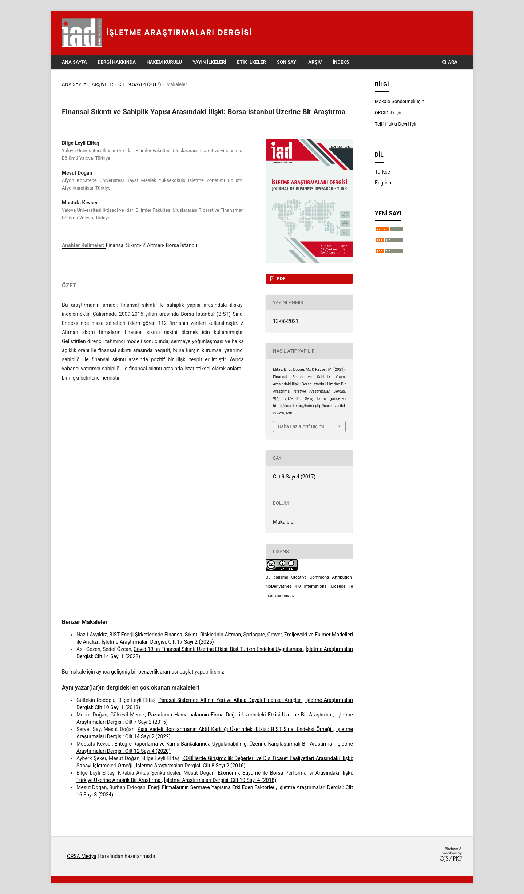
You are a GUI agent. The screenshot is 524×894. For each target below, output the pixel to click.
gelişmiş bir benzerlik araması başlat (152, 672)
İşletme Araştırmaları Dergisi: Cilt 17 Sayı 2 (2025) (158, 642)
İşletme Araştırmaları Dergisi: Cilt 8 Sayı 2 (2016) (191, 765)
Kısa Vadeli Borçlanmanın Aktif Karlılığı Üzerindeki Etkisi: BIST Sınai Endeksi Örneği (235, 729)
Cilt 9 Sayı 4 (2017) (139, 84)
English (383, 183)
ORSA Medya (81, 856)
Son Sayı (287, 62)
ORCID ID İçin (389, 112)
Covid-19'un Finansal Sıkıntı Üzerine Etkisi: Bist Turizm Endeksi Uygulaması (218, 649)
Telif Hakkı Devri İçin (396, 124)
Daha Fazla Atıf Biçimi (301, 426)
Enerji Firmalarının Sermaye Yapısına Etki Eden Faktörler (212, 787)
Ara (449, 62)
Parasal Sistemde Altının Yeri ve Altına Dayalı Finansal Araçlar (230, 700)
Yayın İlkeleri (209, 62)
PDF (280, 278)
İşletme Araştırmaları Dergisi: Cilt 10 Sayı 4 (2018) (220, 780)
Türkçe (382, 172)
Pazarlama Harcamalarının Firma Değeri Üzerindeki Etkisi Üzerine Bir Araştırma (240, 715)
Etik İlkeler (251, 62)
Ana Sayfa (74, 62)
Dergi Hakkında (117, 62)
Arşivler (102, 84)
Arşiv (315, 62)
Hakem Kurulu (164, 62)
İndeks (341, 62)
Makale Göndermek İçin (399, 101)
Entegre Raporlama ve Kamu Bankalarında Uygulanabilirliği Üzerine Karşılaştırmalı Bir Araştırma (223, 744)
